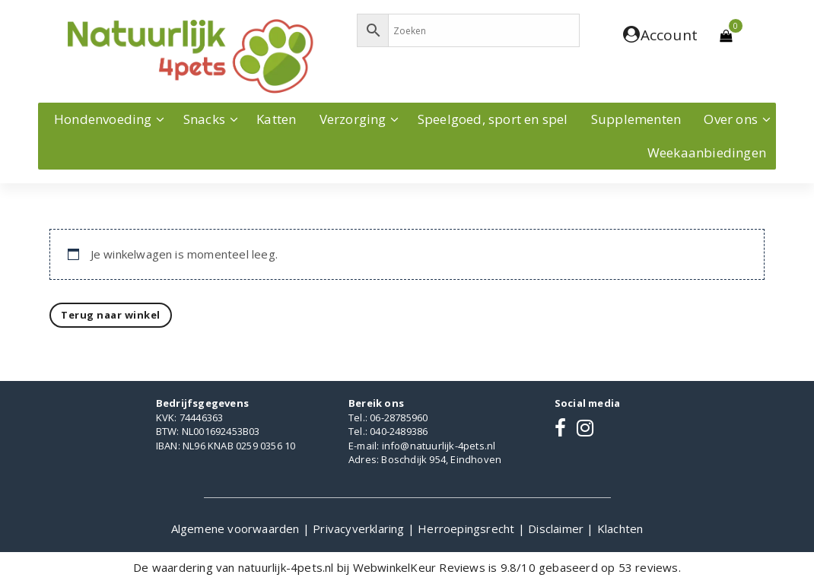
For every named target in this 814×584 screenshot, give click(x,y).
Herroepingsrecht (467, 528)
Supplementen (636, 119)
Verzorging (353, 119)
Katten (276, 119)
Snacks (204, 119)
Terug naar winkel (111, 315)
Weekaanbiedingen (706, 152)
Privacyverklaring (360, 528)
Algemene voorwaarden (237, 528)
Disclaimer (557, 528)
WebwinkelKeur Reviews (419, 567)
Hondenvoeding (103, 119)
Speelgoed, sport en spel (493, 119)
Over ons (731, 119)
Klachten (620, 528)
